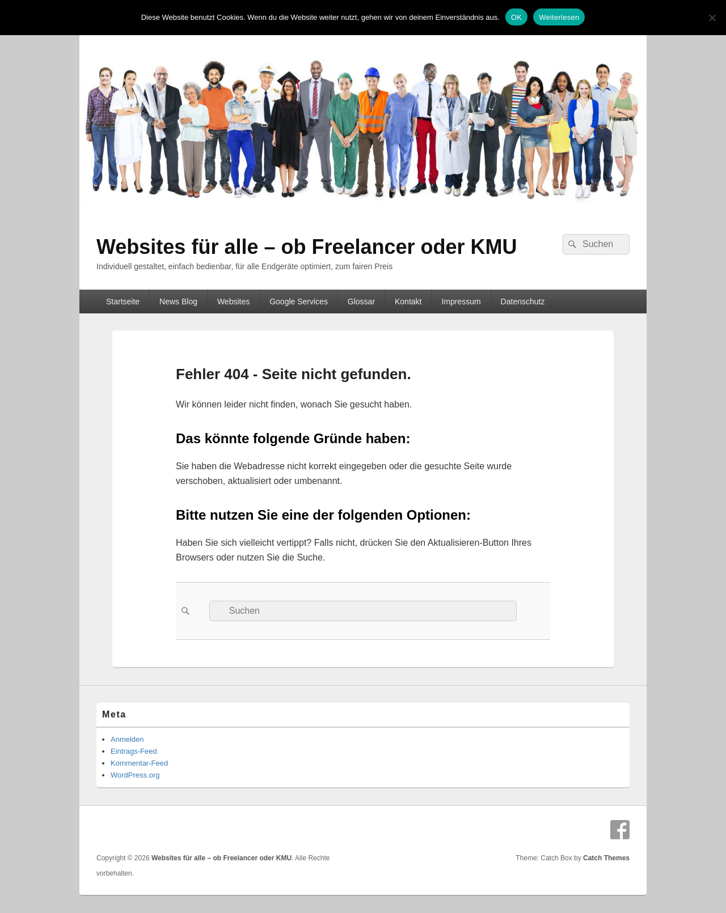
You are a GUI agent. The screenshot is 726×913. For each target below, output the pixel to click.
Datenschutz (523, 301)
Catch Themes (606, 858)
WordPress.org (135, 775)
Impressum (460, 301)
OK (516, 17)
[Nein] (711, 17)
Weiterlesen (559, 17)
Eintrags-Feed (134, 751)
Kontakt (408, 301)
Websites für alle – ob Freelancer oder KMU (306, 246)
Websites (233, 301)
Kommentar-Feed (139, 763)
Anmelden (127, 739)
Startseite (123, 301)
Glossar (361, 301)
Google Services (298, 301)
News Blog (178, 301)
